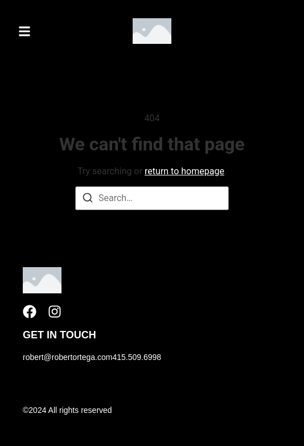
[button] (24, 31)
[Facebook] (29, 311)
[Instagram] (54, 311)
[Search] (87, 199)
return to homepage (184, 171)
